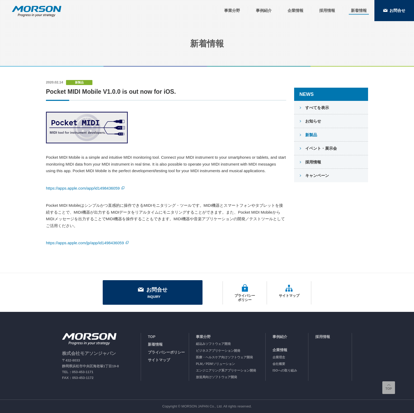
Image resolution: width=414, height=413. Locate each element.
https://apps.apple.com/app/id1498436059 (83, 188)
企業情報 (279, 350)
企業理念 (278, 357)
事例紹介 (279, 337)
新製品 (310, 135)
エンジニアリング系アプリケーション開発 (226, 370)
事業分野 (203, 337)
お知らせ (312, 121)
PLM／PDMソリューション (215, 364)
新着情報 (155, 344)
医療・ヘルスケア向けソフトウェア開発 (224, 357)
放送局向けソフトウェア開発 (216, 377)
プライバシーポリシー (166, 352)
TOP (152, 337)
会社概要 (278, 364)
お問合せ (153, 293)
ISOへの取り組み (284, 370)
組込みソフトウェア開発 (213, 344)
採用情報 (312, 162)
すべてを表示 (316, 107)
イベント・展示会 (320, 148)
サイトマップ (159, 360)
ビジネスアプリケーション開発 (218, 351)
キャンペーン (316, 175)
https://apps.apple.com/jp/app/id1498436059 (85, 243)
